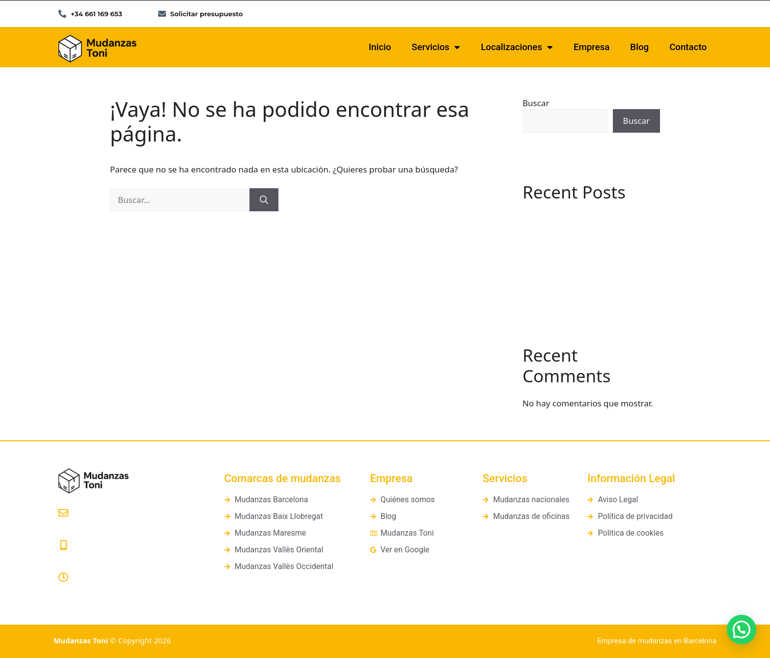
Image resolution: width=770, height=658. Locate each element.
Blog (639, 47)
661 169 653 (80, 558)
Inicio (380, 47)
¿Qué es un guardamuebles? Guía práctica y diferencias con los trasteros (588, 260)
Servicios (436, 47)
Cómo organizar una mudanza (581, 289)
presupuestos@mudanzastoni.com (119, 526)
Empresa (591, 47)
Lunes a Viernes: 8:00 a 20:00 (110, 590)
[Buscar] (263, 200)
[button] (741, 629)
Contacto (688, 47)
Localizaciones (517, 47)
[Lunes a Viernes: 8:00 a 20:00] (63, 577)
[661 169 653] (63, 545)
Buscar (535, 103)
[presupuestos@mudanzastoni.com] (63, 513)
